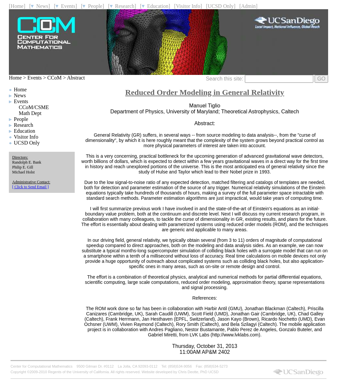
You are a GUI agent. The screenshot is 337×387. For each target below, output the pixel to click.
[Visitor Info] (188, 6)
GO (321, 78)
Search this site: (259, 78)
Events (34, 77)
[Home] (17, 6)
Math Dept (30, 113)
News (20, 95)
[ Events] (65, 6)
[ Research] (122, 6)
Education (24, 131)
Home (15, 77)
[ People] (92, 6)
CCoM (54, 77)
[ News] (39, 6)
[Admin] (248, 6)
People (21, 119)
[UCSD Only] (220, 6)
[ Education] (155, 6)
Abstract (76, 77)
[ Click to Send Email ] (30, 187)
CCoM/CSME (34, 107)
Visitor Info (26, 137)
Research (23, 125)
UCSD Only (27, 143)
